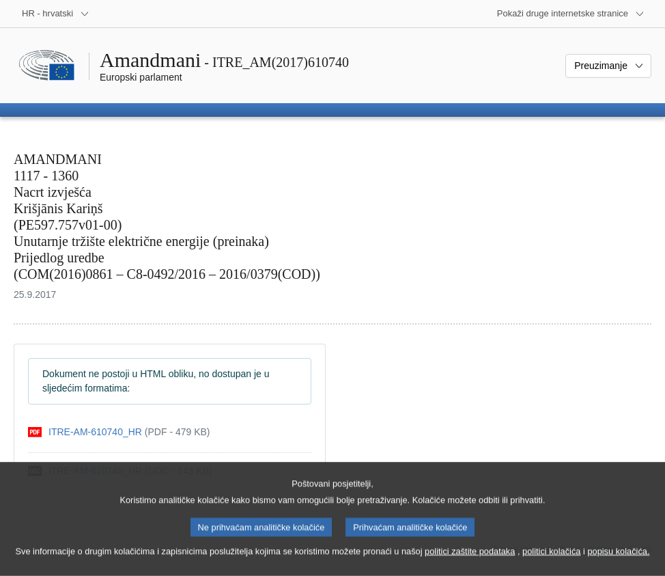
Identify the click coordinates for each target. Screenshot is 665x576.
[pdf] (119, 432)
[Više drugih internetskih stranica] (570, 13)
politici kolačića (551, 563)
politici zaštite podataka (470, 563)
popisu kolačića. (618, 563)
